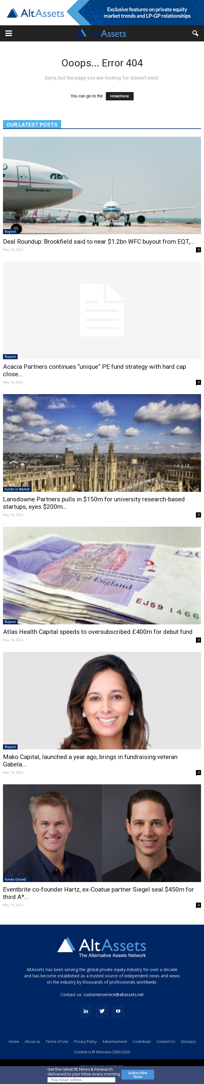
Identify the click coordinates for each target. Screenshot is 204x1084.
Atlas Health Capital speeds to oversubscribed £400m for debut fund (98, 631)
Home (14, 1041)
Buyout (10, 231)
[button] (9, 33)
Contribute (142, 1041)
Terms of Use (57, 1041)
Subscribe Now (137, 1075)
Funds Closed (15, 879)
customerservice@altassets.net (114, 994)
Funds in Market (17, 489)
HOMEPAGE (119, 96)
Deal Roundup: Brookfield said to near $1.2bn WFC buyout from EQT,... (98, 241)
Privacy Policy (85, 1041)
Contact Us (166, 1041)
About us (32, 1041)
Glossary (188, 1041)
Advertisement (114, 1041)
